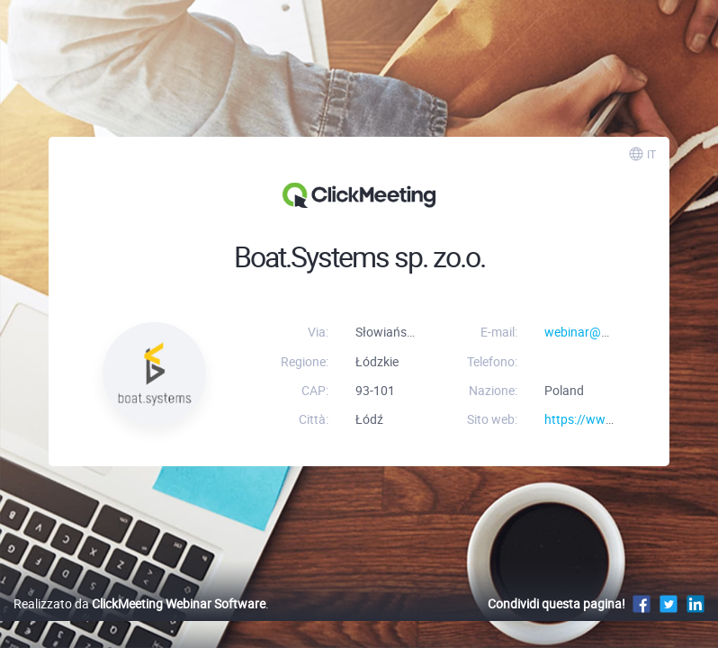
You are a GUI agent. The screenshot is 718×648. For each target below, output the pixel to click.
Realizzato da (139, 603)
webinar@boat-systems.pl (617, 331)
